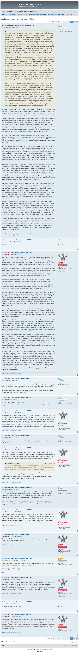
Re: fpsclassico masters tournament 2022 (19, 25)
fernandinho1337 (11, 463)
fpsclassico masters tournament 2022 (17, 19)
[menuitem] (11, 11)
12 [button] (68, 22)
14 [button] (75, 22)
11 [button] (65, 22)
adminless (9, 32)
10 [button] (62, 22)
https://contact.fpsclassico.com (13, 373)
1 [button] (58, 22)
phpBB (34, 649)
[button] (52, 22)
